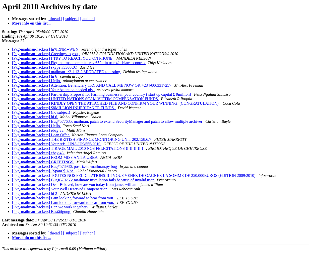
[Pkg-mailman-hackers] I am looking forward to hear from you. (63, 198)
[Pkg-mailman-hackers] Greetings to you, (46, 54)
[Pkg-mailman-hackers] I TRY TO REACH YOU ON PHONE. (63, 58)
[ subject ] (71, 19)
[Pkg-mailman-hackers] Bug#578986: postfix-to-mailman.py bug (65, 166)
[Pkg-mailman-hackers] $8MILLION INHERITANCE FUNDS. (64, 108)
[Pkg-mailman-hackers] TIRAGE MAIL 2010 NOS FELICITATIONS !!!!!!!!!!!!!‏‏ (78, 148)
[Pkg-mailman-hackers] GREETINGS (43, 162)
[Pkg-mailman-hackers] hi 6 (35, 76)
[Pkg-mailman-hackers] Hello (36, 81)
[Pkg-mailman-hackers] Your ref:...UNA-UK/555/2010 (56, 144)
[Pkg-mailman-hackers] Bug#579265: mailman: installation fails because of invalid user (83, 180)
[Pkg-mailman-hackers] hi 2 (35, 193)
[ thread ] (54, 19)
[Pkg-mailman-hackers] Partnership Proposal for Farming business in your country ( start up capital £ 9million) (102, 94)
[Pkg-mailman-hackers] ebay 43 (38, 153)
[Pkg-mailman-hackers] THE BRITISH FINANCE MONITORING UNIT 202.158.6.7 (82, 139)
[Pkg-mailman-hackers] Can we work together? (50, 207)
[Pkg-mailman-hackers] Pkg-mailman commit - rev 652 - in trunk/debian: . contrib (79, 63)
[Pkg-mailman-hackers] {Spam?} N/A (43, 171)
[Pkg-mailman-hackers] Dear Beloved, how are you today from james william (75, 184)
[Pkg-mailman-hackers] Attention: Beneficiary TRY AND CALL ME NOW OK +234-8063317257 (92, 85)
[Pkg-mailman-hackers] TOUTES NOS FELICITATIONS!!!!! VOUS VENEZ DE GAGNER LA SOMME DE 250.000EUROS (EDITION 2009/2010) (134, 175)
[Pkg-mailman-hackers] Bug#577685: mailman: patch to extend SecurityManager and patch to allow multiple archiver (107, 121)
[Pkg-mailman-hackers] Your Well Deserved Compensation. (60, 189)
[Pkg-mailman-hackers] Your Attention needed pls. (53, 90)
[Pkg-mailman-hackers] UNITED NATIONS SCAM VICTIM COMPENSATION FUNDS (85, 99)
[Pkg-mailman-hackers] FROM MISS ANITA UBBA (55, 157)
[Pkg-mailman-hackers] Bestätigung (41, 211)
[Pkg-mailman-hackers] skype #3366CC (45, 67)
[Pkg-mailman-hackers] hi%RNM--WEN (45, 49)
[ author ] (87, 19)
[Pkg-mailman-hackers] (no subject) (41, 112)
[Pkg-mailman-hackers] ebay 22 (38, 130)
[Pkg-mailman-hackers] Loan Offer (41, 135)
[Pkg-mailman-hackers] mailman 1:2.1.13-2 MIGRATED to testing (66, 72)
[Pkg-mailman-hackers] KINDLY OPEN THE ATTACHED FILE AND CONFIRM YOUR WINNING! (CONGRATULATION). (116, 103)
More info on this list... (31, 23)
